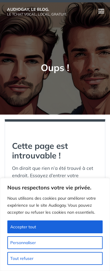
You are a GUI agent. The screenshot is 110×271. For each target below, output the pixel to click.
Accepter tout (23, 226)
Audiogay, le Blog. (28, 9)
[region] (55, 224)
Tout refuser (21, 258)
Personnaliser (23, 242)
